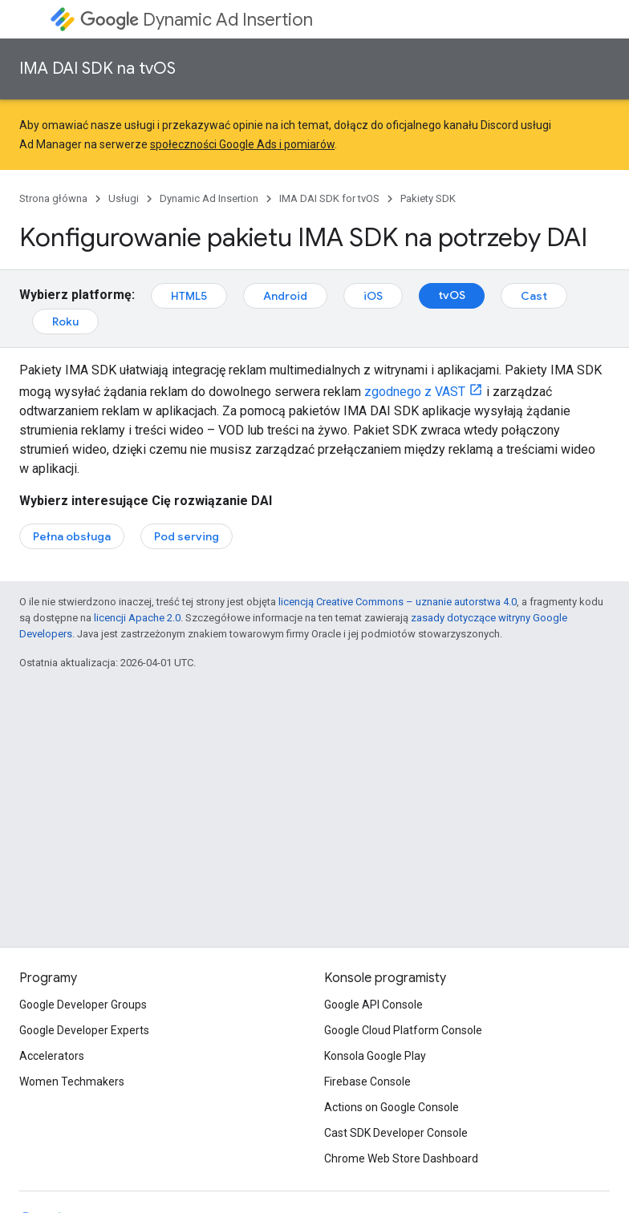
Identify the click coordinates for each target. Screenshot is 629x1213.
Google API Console (373, 1004)
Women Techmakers (71, 1081)
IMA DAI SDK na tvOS (97, 69)
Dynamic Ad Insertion (196, 19)
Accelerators (51, 1055)
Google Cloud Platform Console (403, 1030)
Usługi (123, 198)
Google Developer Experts (84, 1030)
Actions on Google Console (391, 1107)
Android (285, 296)
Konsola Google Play (375, 1055)
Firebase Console (367, 1081)
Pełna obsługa (72, 536)
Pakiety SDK (428, 198)
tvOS (451, 295)
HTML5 (189, 296)
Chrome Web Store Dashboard (401, 1158)
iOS (373, 296)
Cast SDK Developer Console (396, 1132)
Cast (534, 296)
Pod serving (186, 536)
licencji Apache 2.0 (137, 618)
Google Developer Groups (83, 1004)
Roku (65, 321)
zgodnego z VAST (414, 391)
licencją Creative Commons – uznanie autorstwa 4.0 (397, 602)
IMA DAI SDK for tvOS (329, 198)
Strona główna (53, 198)
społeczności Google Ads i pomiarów (242, 144)
